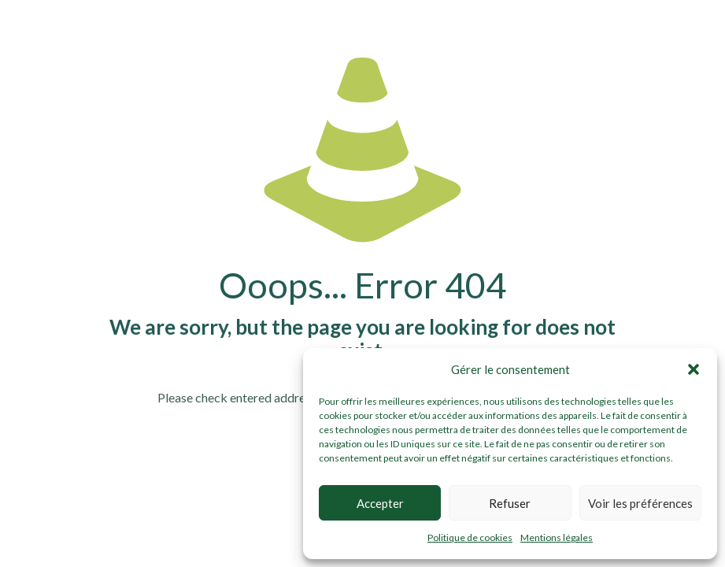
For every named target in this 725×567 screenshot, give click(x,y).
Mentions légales (556, 537)
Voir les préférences (640, 503)
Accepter (380, 503)
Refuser (510, 503)
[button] (693, 369)
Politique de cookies (469, 537)
